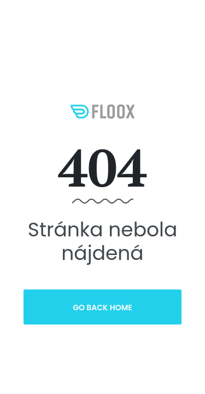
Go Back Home (102, 307)
